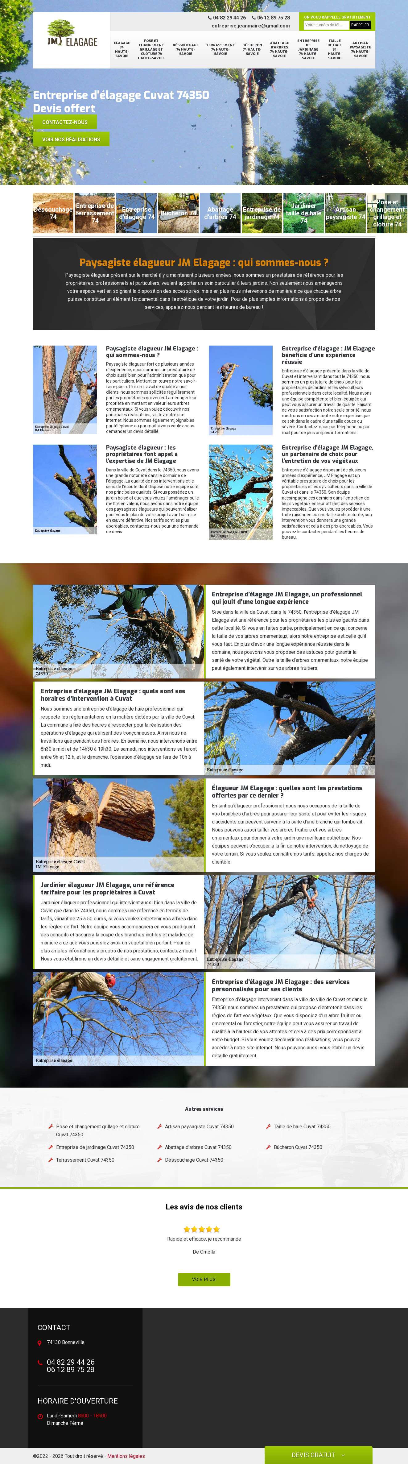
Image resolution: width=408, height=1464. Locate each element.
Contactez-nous (65, 122)
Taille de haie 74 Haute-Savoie (335, 49)
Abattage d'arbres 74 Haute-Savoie (279, 49)
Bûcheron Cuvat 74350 (298, 1147)
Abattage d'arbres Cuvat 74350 (198, 1147)
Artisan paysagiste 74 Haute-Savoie (360, 49)
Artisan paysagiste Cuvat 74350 (199, 1127)
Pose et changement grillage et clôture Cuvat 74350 (98, 1131)
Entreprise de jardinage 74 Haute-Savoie (308, 49)
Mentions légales (126, 1456)
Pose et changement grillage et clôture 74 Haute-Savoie (151, 49)
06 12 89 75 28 (271, 18)
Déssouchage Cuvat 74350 (194, 1160)
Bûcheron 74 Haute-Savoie (252, 49)
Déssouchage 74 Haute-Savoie (186, 49)
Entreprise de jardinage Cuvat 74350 (95, 1147)
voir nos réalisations (71, 140)
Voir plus (204, 1279)
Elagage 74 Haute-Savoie (122, 49)
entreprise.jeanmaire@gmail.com (251, 26)
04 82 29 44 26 (227, 18)
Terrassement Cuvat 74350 (85, 1160)
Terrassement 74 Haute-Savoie (220, 49)
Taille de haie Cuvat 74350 (302, 1127)
